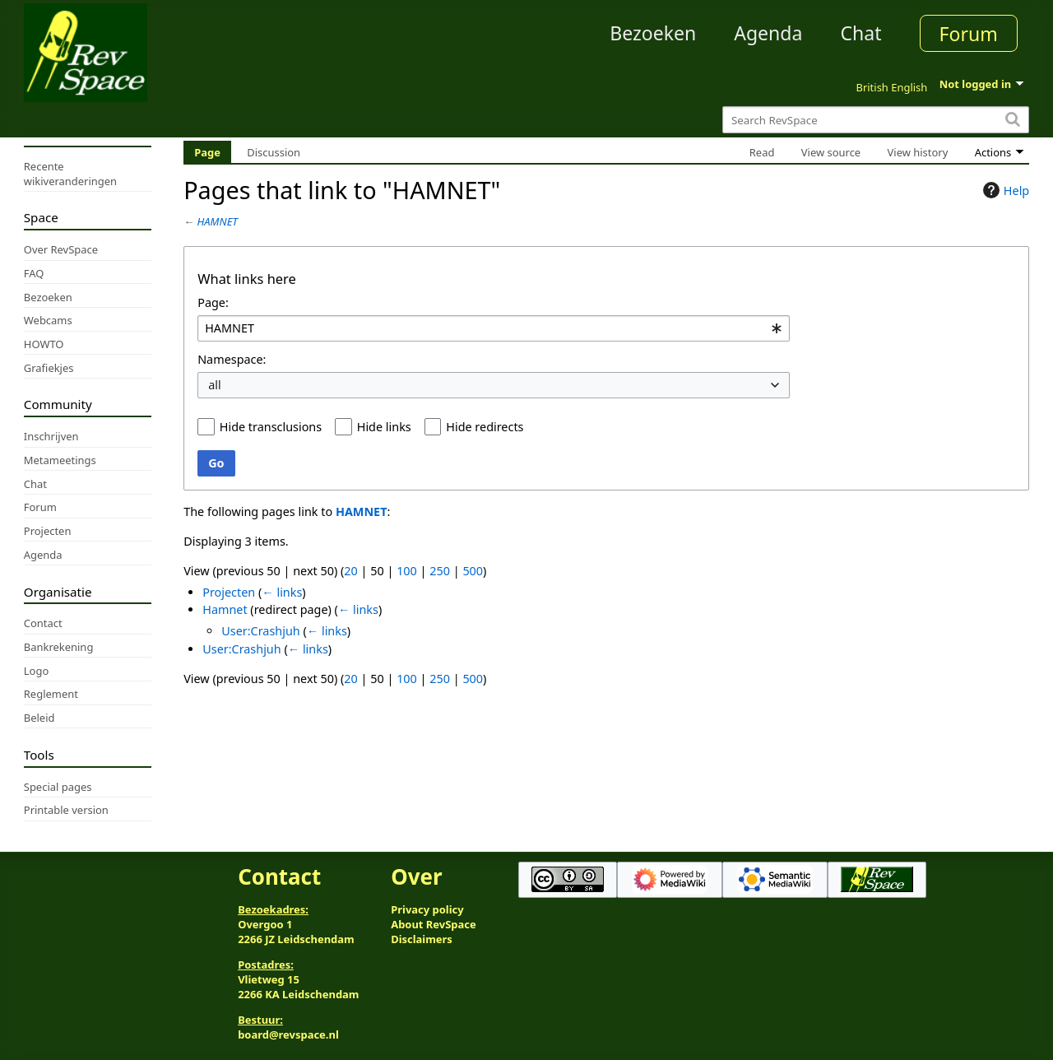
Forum (968, 34)
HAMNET (217, 221)
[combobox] (493, 328)
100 (407, 571)
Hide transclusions (271, 427)
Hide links (384, 427)
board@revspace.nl (288, 1034)
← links (282, 592)
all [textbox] (214, 385)
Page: (213, 302)
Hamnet (224, 609)
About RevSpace (433, 924)
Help (1004, 190)
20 (350, 571)
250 (439, 571)
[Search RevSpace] (875, 119)
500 (472, 571)
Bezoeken (653, 33)
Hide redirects (484, 427)
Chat (860, 33)
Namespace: (231, 359)
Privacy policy (427, 909)
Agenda (768, 33)
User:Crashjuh (260, 631)
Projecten (228, 592)
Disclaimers (421, 939)
